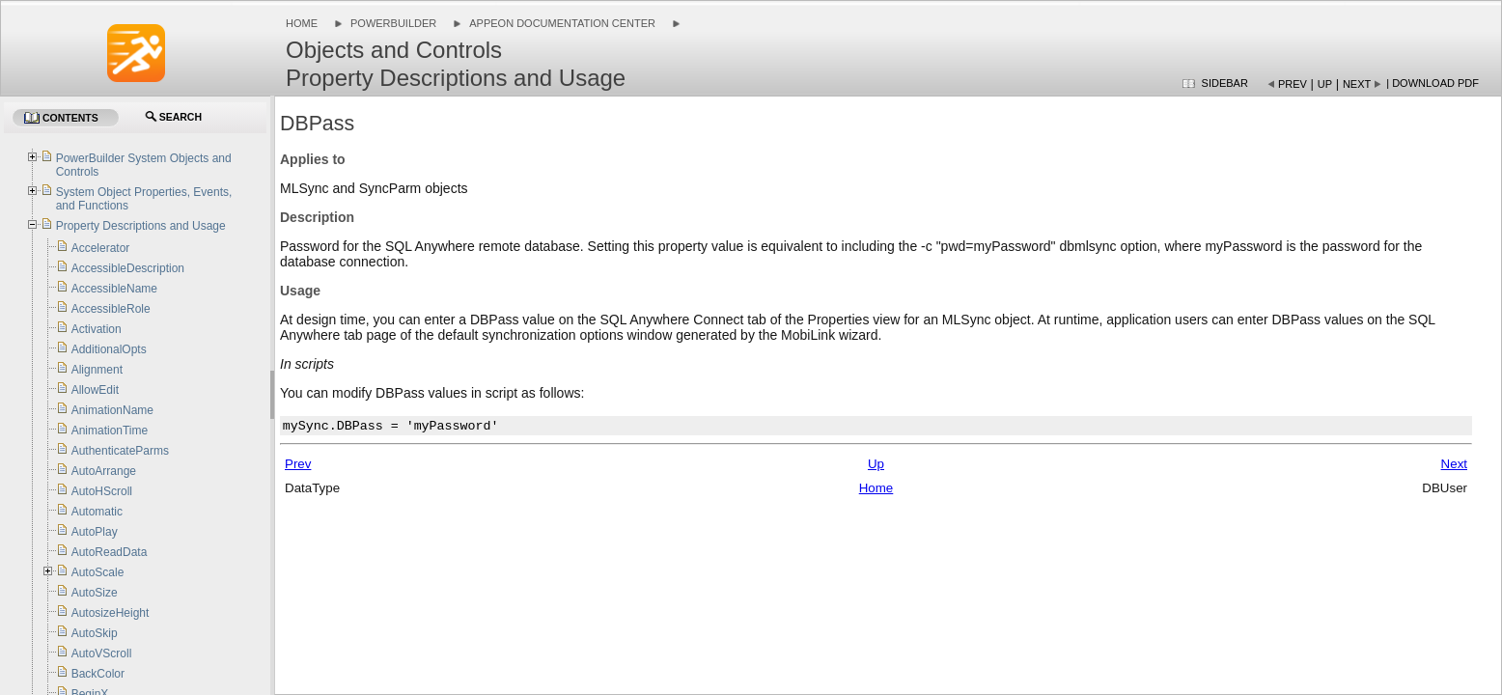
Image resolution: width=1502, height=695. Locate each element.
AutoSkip (94, 633)
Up (1325, 84)
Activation (96, 329)
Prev (1292, 84)
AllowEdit (95, 390)
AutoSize (94, 592)
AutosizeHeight (110, 613)
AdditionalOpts (109, 349)
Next (1357, 84)
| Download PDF (1432, 83)
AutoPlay (94, 532)
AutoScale (98, 572)
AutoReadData (109, 552)
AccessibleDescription (127, 268)
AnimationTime (110, 430)
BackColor (98, 674)
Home (302, 23)
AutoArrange (103, 471)
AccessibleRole (111, 309)
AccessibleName (114, 288)
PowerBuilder (393, 23)
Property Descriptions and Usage (141, 226)
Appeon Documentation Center (562, 23)
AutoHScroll (101, 491)
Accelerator (100, 248)
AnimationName (112, 410)
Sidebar (1225, 83)
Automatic (97, 511)
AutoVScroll (101, 653)
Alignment (97, 369)
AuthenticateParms (120, 451)
